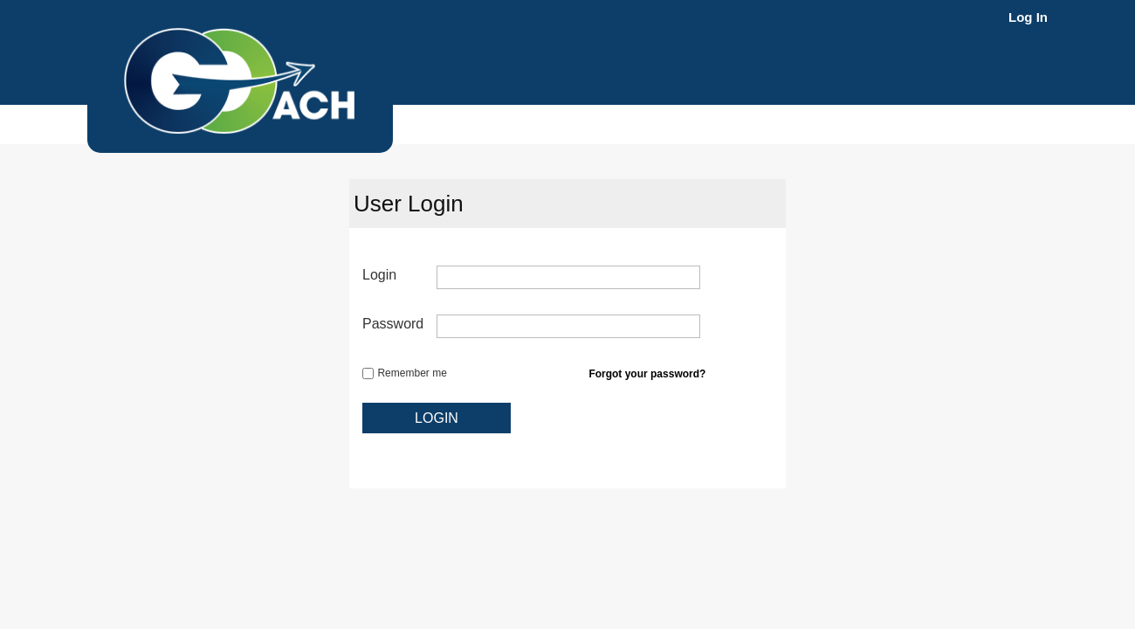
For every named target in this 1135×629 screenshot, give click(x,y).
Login (379, 274)
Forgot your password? (646, 374)
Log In (1028, 17)
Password (392, 323)
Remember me (411, 373)
